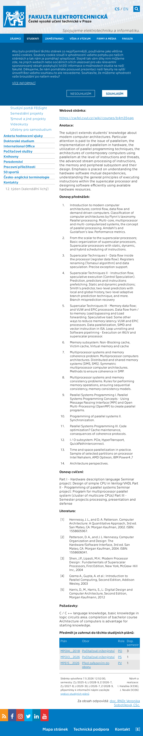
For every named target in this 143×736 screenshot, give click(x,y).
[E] (138, 729)
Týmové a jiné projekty (28, 119)
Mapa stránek (55, 729)
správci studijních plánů (74, 693)
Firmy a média (106, 38)
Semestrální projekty (26, 113)
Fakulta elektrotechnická (68, 16)
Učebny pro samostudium (30, 129)
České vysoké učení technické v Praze (60, 21)
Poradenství (13, 161)
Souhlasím (114, 93)
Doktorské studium (19, 141)
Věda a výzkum (80, 38)
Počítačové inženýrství (98, 651)
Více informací (24, 83)
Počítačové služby (18, 151)
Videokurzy (19, 124)
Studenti (33, 38)
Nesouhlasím (80, 93)
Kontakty (11, 182)
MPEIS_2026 (69, 663)
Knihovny (11, 156)
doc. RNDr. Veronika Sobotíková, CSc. (125, 703)
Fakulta (127, 38)
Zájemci (15, 38)
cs (117, 8)
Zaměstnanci (54, 38)
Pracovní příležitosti (19, 167)
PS (120, 657)
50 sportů (11, 172)
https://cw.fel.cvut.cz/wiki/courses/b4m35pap (96, 118)
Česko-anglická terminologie (26, 177)
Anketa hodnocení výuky (23, 136)
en (125, 8)
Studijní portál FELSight (28, 108)
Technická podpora (91, 729)
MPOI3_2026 (70, 657)
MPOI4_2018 (70, 651)
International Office (19, 146)
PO (120, 651)
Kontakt (122, 729)
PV (120, 663)
